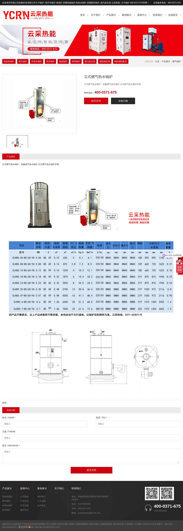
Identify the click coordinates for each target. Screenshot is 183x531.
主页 (157, 61)
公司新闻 (24, 496)
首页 (82, 15)
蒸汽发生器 (90, 61)
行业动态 (24, 501)
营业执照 (23, 527)
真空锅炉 (50, 61)
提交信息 (91, 470)
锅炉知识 (24, 510)
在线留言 (173, 15)
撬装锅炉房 (105, 61)
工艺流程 (41, 501)
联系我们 (157, 15)
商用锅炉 (76, 61)
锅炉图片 (41, 496)
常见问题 (24, 505)
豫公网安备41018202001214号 (45, 527)
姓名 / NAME (8, 417)
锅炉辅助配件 (120, 61)
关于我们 (95, 15)
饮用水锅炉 (36, 61)
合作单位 (41, 505)
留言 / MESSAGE (11, 445)
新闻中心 (142, 15)
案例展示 (126, 15)
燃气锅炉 (176, 61)
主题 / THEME (8, 431)
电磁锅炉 (63, 61)
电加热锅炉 (9, 61)
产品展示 (111, 15)
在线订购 (123, 101)
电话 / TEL (101, 417)
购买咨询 (96, 101)
